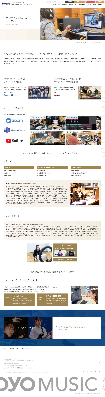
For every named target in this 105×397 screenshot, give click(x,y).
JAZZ (76, 4)
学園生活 (88, 4)
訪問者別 (100, 4)
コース (59, 4)
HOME (76, 42)
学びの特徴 (65, 4)
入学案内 (94, 4)
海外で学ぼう (82, 4)
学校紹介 (71, 4)
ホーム (54, 4)
